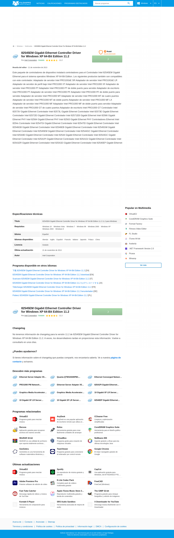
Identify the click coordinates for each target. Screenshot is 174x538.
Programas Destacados (75, 3)
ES (157, 3)
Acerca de (17, 522)
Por (29, 60)
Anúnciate (40, 522)
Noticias (40, 3)
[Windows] (20, 46)
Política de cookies (44, 526)
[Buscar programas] (128, 3)
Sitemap (51, 522)
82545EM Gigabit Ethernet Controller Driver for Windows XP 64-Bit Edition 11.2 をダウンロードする (55, 283)
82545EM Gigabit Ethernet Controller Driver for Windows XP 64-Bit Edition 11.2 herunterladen (53, 291)
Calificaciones (54, 3)
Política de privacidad (65, 526)
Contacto (28, 522)
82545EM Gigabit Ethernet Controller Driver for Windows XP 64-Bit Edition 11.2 (51, 54)
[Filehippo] (22, 3)
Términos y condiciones (23, 526)
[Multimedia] (28, 46)
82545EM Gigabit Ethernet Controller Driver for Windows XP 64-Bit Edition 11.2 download (51, 275)
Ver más (143, 265)
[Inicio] (13, 46)
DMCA (98, 526)
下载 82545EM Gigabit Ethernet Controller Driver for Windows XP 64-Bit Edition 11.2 (49, 270)
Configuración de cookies (116, 526)
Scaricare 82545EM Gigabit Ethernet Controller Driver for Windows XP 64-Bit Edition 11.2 (51, 279)
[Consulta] (113, 3)
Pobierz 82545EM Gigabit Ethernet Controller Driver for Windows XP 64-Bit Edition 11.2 (50, 295)
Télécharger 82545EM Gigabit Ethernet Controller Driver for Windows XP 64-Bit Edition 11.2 (52, 287)
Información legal (85, 526)
